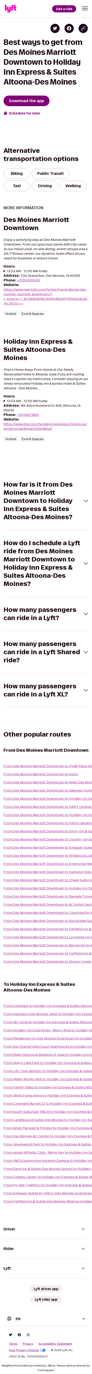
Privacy (28, 1344)
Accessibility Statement (55, 1344)
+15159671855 (28, 414)
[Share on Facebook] (69, 28)
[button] (84, 8)
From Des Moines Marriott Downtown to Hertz (41, 774)
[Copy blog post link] (83, 28)
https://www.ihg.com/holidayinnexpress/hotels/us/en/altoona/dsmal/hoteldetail (45, 426)
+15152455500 (28, 280)
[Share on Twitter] (55, 28)
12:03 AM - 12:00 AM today (27, 271)
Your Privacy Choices (27, 1350)
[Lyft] (11, 9)
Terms (13, 1344)
